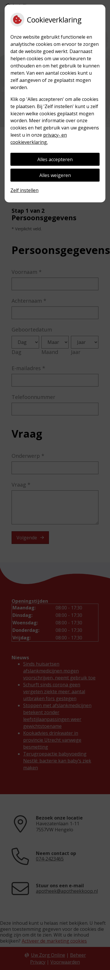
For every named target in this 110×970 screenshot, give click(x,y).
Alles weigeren (55, 175)
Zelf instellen (24, 190)
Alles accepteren (55, 159)
